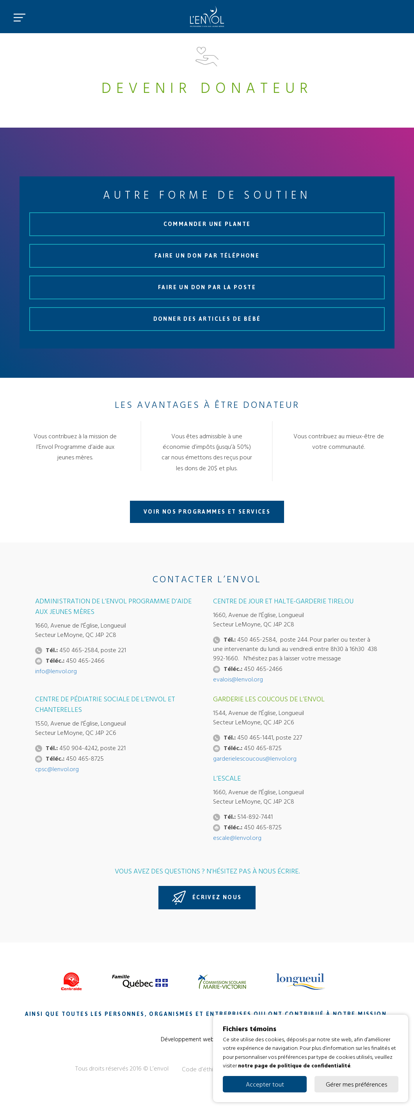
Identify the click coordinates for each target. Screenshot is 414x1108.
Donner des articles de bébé (207, 319)
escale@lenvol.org (237, 837)
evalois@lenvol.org (238, 679)
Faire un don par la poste (207, 287)
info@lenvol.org (56, 671)
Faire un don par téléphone (207, 256)
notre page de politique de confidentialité (294, 1065)
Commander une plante (207, 224)
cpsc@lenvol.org (57, 769)
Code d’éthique (202, 1069)
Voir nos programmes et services (207, 512)
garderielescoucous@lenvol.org (255, 758)
